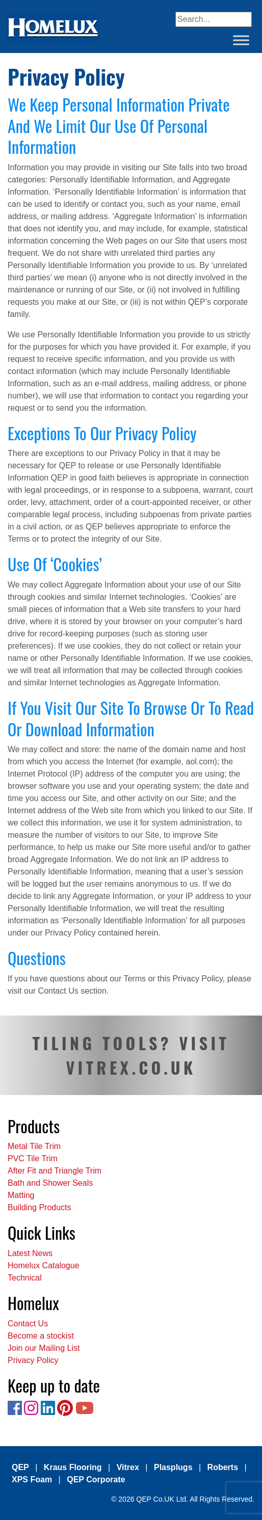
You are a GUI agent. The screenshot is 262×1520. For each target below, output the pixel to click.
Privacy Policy (33, 1360)
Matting (21, 1195)
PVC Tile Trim (33, 1158)
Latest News (30, 1253)
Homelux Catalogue (44, 1265)
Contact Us (28, 1323)
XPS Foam (32, 1479)
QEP (20, 1467)
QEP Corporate (96, 1479)
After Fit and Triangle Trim (54, 1170)
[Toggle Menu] (241, 40)
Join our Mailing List (44, 1348)
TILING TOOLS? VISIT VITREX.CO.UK (131, 1055)
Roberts (222, 1467)
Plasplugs (173, 1467)
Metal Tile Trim (34, 1146)
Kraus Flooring (73, 1467)
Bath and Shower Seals (50, 1183)
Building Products (39, 1207)
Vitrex (128, 1467)
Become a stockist (41, 1335)
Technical (25, 1277)
